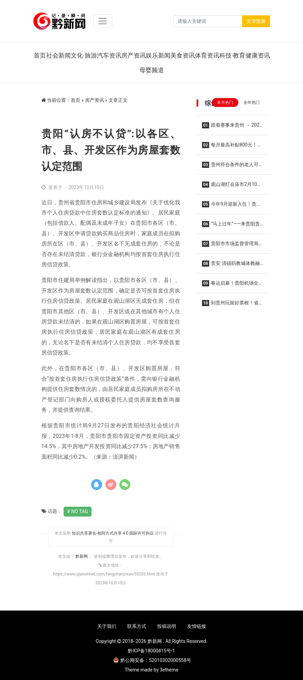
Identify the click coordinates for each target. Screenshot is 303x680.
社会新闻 (58, 55)
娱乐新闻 (158, 55)
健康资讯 (258, 55)
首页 (40, 55)
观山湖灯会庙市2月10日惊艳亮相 (232, 186)
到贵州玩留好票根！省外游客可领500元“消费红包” (233, 305)
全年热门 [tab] (251, 102)
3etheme (169, 670)
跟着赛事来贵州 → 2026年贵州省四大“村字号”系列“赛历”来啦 (233, 127)
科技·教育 (232, 55)
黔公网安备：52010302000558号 (152, 660)
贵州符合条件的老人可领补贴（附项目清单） (233, 167)
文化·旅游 (84, 55)
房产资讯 (133, 55)
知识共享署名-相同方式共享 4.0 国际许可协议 (113, 533)
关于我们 (106, 626)
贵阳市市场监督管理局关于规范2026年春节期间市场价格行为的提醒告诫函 (233, 246)
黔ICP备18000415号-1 (151, 650)
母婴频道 (151, 70)
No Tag (79, 511)
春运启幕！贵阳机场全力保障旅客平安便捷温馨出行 (233, 285)
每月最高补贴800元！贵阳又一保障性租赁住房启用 (232, 147)
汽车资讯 (109, 55)
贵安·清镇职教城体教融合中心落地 (231, 265)
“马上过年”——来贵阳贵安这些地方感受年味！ (231, 226)
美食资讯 (182, 55)
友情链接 (196, 626)
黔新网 (82, 556)
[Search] (207, 21)
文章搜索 (256, 21)
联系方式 (136, 626)
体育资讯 (207, 55)
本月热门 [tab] (225, 102)
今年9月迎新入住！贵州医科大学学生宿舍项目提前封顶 (233, 206)
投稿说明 (166, 626)
